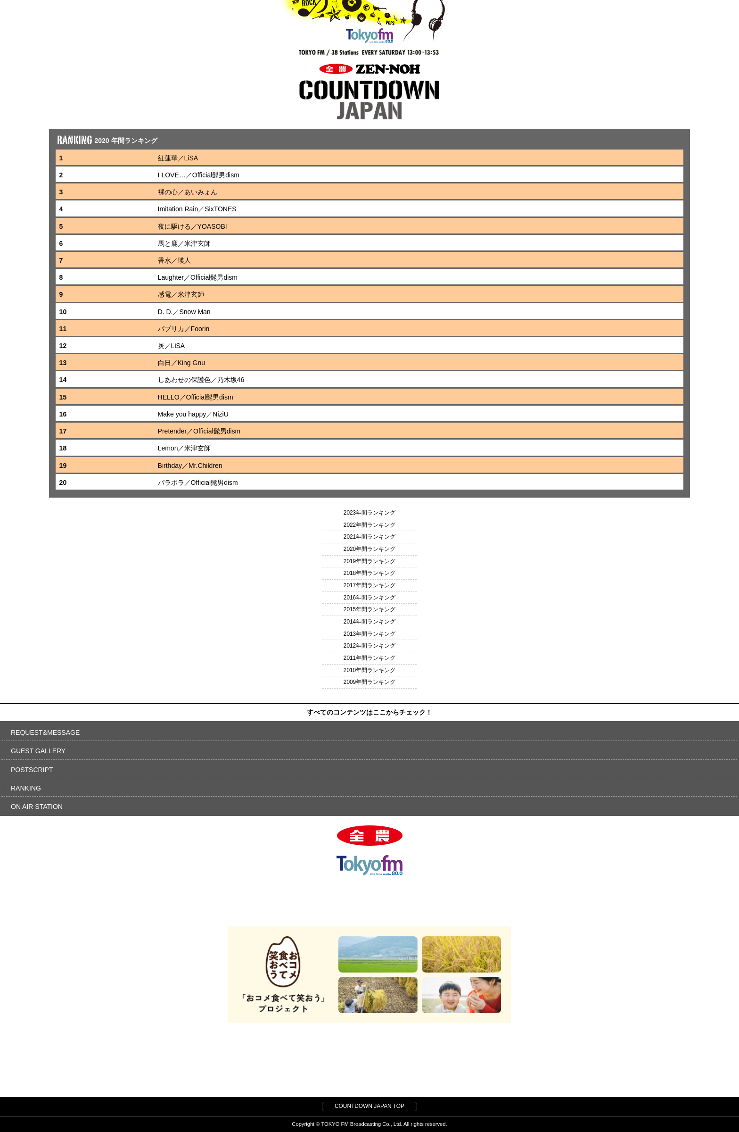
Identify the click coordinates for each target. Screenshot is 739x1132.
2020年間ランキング (369, 549)
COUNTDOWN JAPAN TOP (369, 1106)
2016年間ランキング (369, 597)
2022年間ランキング (369, 525)
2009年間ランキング (369, 682)
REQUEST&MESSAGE (45, 732)
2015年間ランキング (369, 609)
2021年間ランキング (369, 536)
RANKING (26, 788)
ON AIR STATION (37, 806)
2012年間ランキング (369, 645)
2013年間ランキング (369, 634)
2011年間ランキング (369, 658)
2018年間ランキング (369, 573)
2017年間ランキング (369, 585)
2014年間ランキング (369, 621)
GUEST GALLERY (38, 751)
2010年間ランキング (369, 670)
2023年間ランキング (369, 512)
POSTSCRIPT (32, 770)
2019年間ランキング (369, 561)
